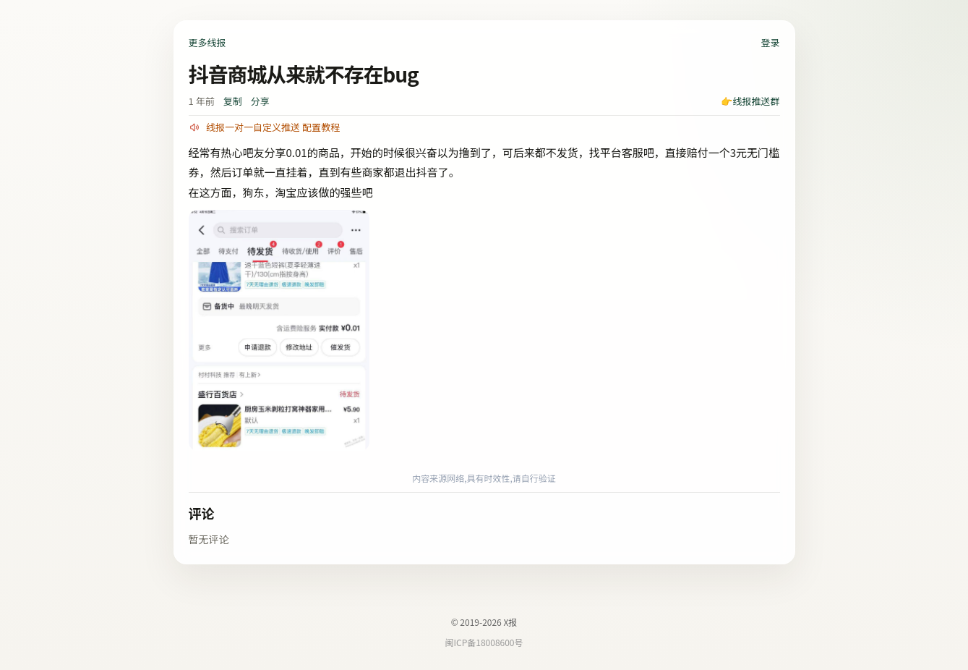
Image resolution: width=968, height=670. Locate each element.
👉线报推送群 (750, 101)
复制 (232, 101)
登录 (770, 42)
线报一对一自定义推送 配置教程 (273, 127)
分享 (260, 101)
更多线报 (207, 42)
